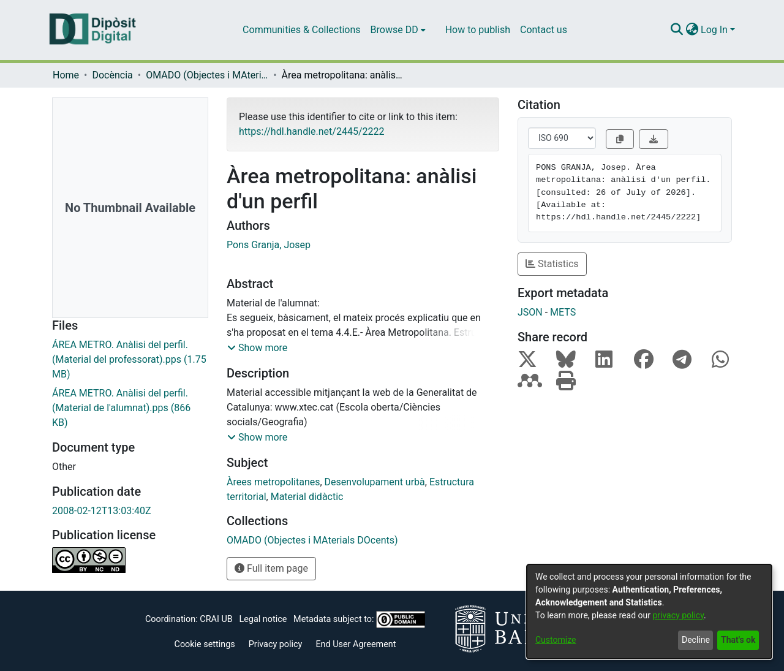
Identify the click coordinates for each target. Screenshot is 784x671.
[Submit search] (676, 30)
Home (66, 75)
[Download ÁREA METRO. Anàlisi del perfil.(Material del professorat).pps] (130, 360)
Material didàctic (307, 496)
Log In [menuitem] (714, 30)
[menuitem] (398, 30)
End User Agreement (355, 644)
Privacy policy (276, 644)
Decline (696, 640)
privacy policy (678, 615)
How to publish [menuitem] (477, 30)
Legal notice (263, 619)
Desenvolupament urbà (375, 482)
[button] (257, 348)
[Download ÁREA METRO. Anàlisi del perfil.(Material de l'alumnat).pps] (130, 408)
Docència (112, 75)
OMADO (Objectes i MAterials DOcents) (207, 75)
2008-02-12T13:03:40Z (101, 511)
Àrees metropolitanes (273, 482)
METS (563, 312)
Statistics (552, 264)
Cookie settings (205, 644)
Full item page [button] (271, 568)
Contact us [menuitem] (543, 30)
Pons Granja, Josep (269, 245)
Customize (555, 640)
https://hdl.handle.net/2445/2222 (311, 131)
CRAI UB (216, 619)
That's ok (738, 640)
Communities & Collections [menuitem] (301, 30)
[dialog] (649, 611)
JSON (530, 312)
